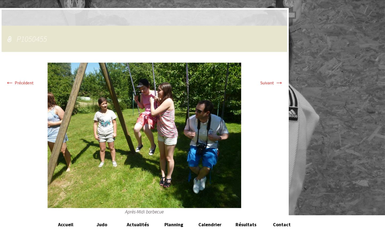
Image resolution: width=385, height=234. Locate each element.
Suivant (271, 82)
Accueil (65, 224)
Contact (282, 224)
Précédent (19, 82)
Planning (173, 224)
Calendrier (209, 224)
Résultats (246, 224)
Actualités (138, 224)
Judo (102, 224)
